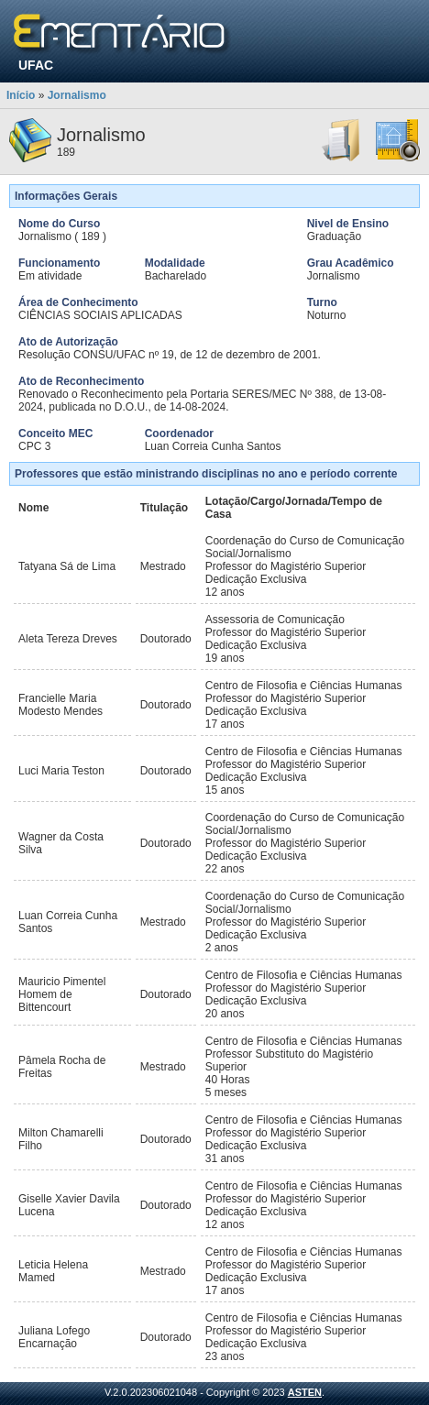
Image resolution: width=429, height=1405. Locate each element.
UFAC (35, 65)
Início (20, 95)
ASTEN (305, 1392)
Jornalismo (77, 95)
